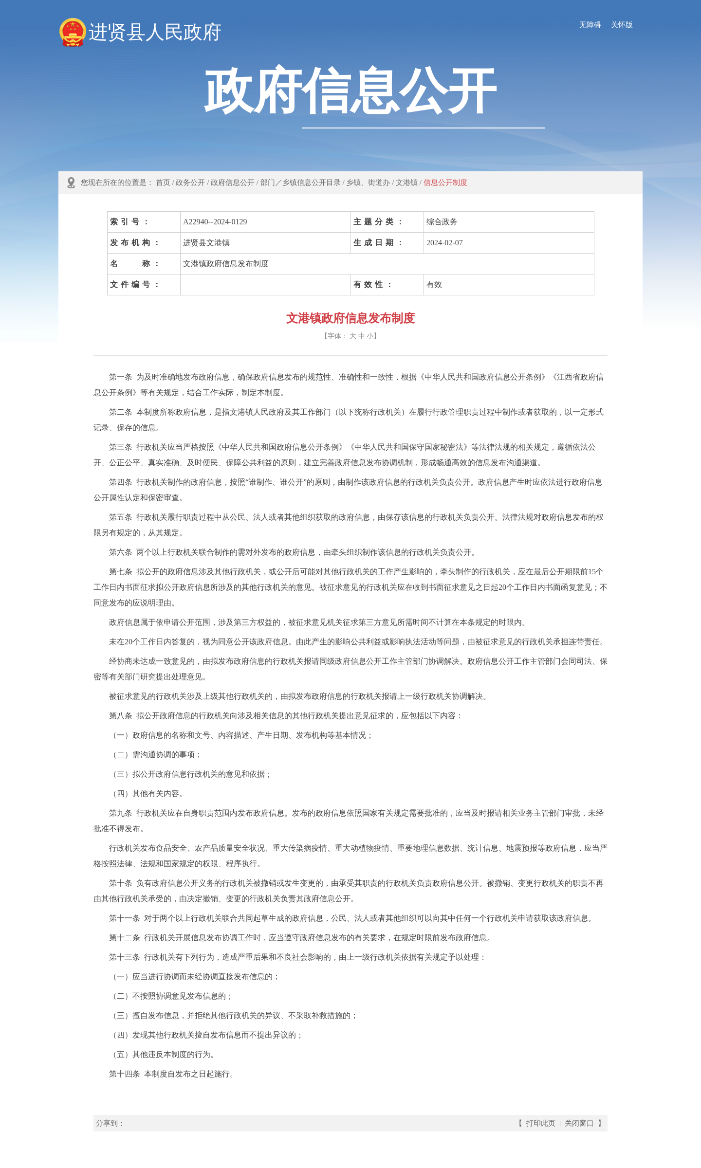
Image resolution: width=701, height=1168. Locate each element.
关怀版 (622, 25)
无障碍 (590, 25)
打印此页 (540, 1123)
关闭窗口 (579, 1123)
